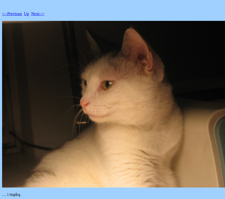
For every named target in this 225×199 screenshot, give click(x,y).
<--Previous (12, 13)
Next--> (37, 13)
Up (26, 13)
